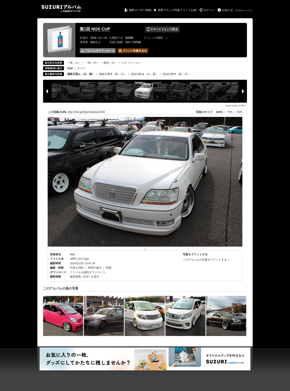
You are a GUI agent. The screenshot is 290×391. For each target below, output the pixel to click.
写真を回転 (77, 267)
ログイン (208, 10)
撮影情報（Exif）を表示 (84, 276)
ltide (72, 254)
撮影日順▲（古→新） (81, 74)
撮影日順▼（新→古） (113, 74)
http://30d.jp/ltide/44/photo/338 (86, 112)
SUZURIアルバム (61, 9)
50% (239, 112)
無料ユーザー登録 (140, 10)
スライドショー (131, 62)
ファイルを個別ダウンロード (88, 272)
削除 (109, 267)
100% (219, 112)
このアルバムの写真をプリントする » (206, 259)
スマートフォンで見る (162, 29)
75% (230, 112)
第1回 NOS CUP (95, 29)
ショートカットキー (235, 105)
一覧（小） (74, 62)
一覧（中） (92, 62)
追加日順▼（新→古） (176, 74)
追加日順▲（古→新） (144, 74)
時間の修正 (95, 267)
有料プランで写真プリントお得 (177, 10)
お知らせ (227, 10)
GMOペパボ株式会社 (244, 10)
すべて (81, 68)
